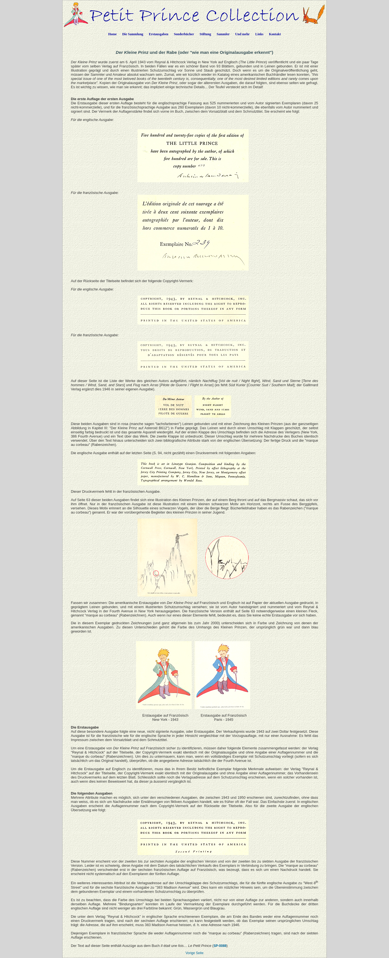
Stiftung (205, 34)
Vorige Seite (195, 953)
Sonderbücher (184, 34)
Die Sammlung (132, 34)
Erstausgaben (158, 34)
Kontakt (275, 34)
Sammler (223, 34)
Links (259, 34)
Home (112, 34)
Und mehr (242, 34)
